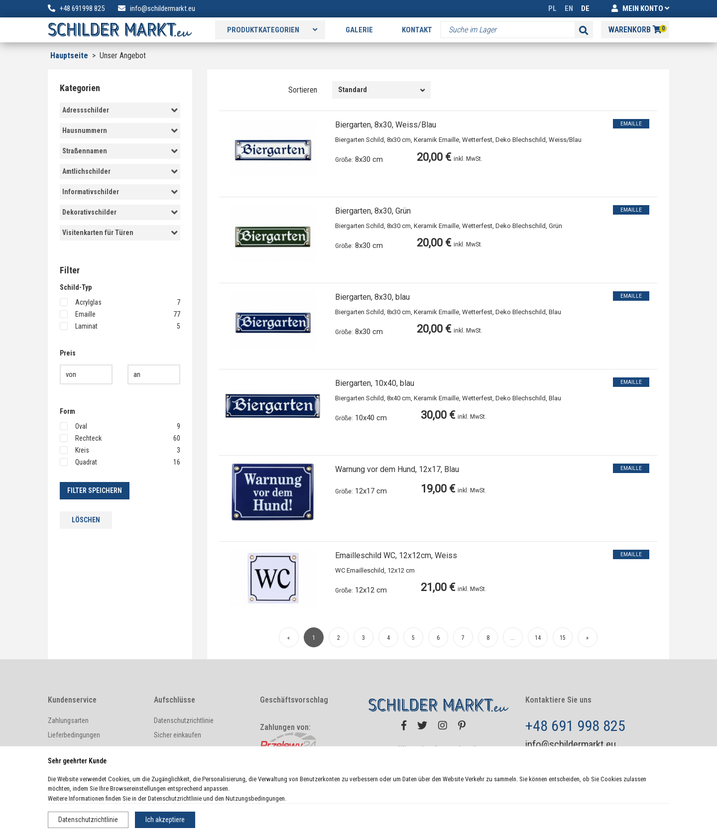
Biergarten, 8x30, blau (372, 297)
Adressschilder (120, 111)
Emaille (120, 314)
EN (569, 8)
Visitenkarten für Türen (120, 233)
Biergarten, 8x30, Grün (373, 211)
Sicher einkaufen (177, 735)
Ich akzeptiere (165, 820)
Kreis (120, 450)
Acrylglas (120, 302)
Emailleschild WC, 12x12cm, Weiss (396, 555)
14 (538, 637)
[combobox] (381, 90)
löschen (86, 520)
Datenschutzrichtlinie (88, 820)
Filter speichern (94, 490)
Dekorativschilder (120, 213)
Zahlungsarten (68, 720)
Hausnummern (120, 131)
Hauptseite (69, 55)
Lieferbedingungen (74, 735)
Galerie (359, 29)
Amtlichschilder (120, 172)
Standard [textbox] (352, 89)
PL (552, 8)
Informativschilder (120, 192)
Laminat (120, 326)
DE (585, 8)
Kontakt (417, 29)
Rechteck (120, 438)
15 (563, 637)
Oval (120, 426)
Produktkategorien (272, 29)
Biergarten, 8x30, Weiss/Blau (385, 124)
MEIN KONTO (640, 8)
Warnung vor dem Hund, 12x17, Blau (397, 469)
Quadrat (120, 462)
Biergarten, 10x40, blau (374, 383)
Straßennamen (120, 151)
